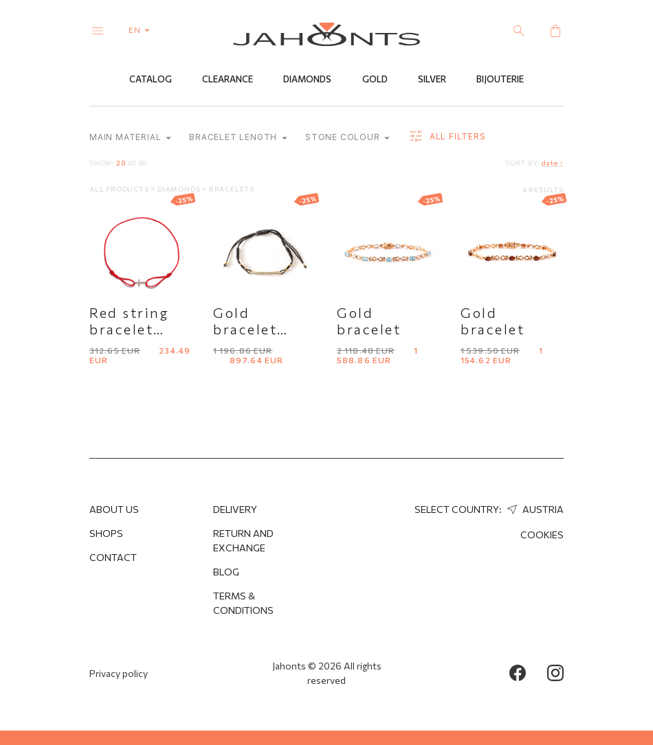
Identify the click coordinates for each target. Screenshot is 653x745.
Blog (226, 571)
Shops (106, 533)
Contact (113, 557)
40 (132, 163)
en (142, 29)
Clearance (227, 80)
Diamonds (307, 80)
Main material (130, 138)
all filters (446, 137)
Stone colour (347, 138)
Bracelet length (238, 138)
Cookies (542, 534)
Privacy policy (118, 673)
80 (143, 163)
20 (121, 163)
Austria (534, 509)
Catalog (150, 80)
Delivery (235, 509)
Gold (375, 80)
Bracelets (231, 189)
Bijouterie (500, 80)
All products (120, 189)
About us (114, 509)
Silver (432, 80)
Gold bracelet (369, 321)
